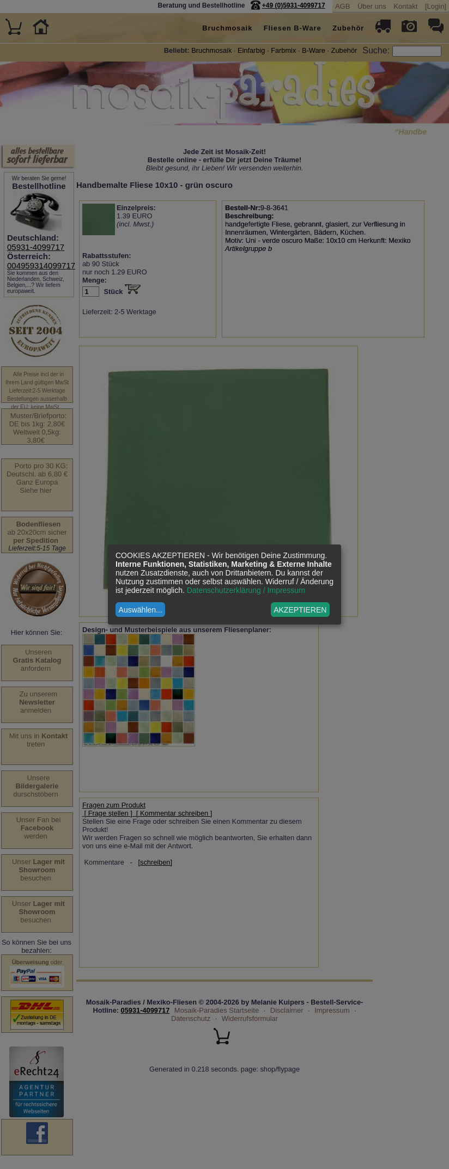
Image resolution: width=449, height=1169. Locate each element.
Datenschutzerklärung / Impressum (246, 590)
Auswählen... (140, 609)
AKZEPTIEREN (300, 609)
